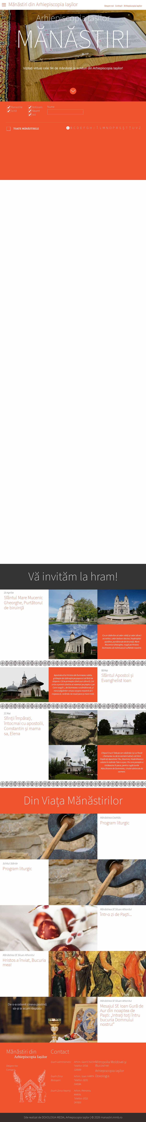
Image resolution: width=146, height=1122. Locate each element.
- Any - (23, 128)
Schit (14, 111)
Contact (118, 5)
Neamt (36, 111)
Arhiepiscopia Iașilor (133, 5)
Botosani (37, 107)
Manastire (16, 107)
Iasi (34, 114)
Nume (50, 106)
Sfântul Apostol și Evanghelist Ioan (117, 678)
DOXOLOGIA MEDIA (53, 1117)
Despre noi (109, 5)
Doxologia (102, 1076)
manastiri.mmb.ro (111, 1117)
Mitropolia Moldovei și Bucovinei (111, 1064)
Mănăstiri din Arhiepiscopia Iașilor (43, 4)
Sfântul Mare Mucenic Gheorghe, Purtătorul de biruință (23, 602)
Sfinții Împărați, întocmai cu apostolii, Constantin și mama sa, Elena (24, 726)
